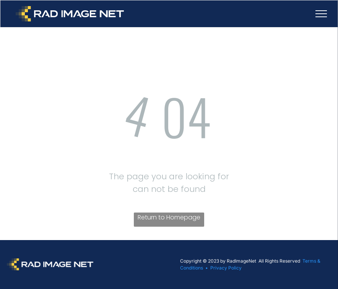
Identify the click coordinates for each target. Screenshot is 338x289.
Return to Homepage (169, 217)
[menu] (321, 14)
